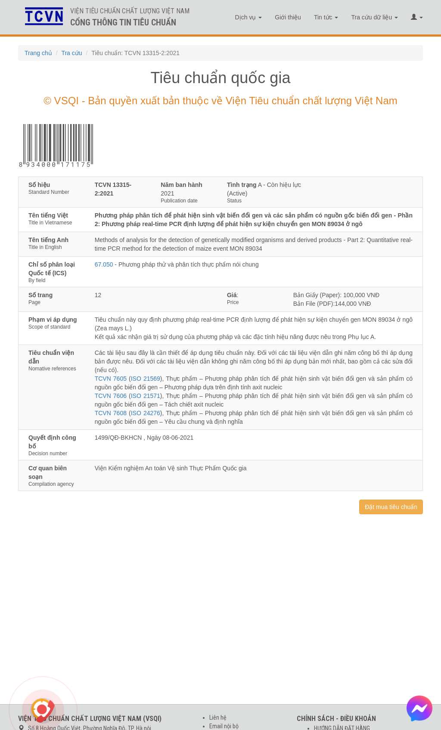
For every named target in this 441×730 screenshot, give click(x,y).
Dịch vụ (248, 17)
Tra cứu (71, 53)
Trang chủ (38, 53)
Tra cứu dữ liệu (374, 17)
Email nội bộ (224, 726)
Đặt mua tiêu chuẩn (391, 506)
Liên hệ (218, 717)
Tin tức (326, 17)
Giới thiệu (288, 17)
